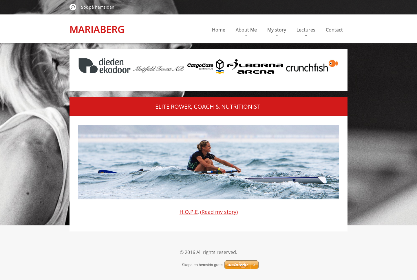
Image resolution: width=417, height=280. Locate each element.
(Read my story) (219, 211)
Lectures (306, 31)
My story (276, 31)
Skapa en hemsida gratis (202, 265)
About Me (246, 31)
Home (218, 30)
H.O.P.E (189, 211)
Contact (334, 30)
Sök (73, 7)
